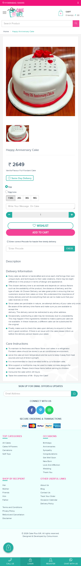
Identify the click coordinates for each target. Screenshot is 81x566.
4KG (35, 198)
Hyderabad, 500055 (13, 3)
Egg (8, 186)
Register (50, 561)
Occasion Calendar (48, 500)
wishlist (40, 226)
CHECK (69, 248)
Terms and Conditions (12, 507)
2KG (19, 198)
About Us (44, 485)
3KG (27, 198)
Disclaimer (7, 518)
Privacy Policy (8, 511)
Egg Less (10, 191)
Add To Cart (40, 232)
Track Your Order (47, 496)
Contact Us (45, 492)
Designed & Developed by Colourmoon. (40, 536)
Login (30, 561)
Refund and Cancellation (13, 514)
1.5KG (10, 198)
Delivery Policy (47, 503)
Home (6, 31)
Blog (42, 489)
